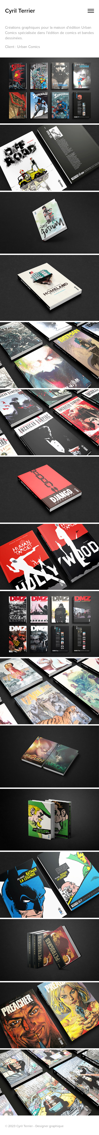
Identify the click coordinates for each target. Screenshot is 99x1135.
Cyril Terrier (20, 10)
